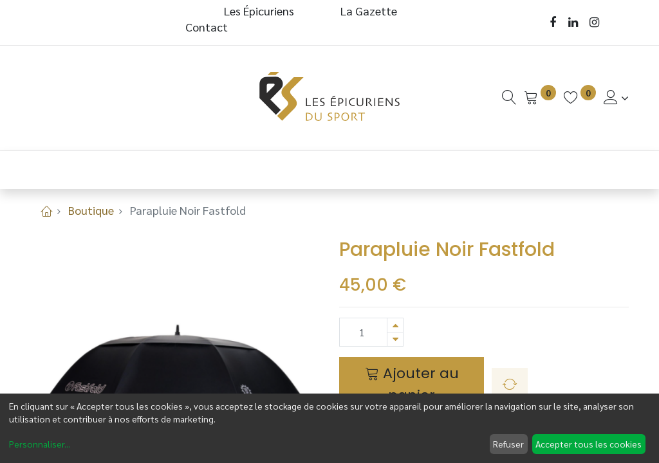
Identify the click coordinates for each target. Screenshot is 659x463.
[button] (510, 384)
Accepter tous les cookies (588, 443)
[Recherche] (509, 97)
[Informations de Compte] (616, 97)
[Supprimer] (395, 339)
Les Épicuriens (259, 10)
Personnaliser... (39, 443)
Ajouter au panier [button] (412, 383)
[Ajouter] (395, 325)
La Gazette (370, 10)
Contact (206, 26)
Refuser (508, 443)
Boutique (91, 210)
